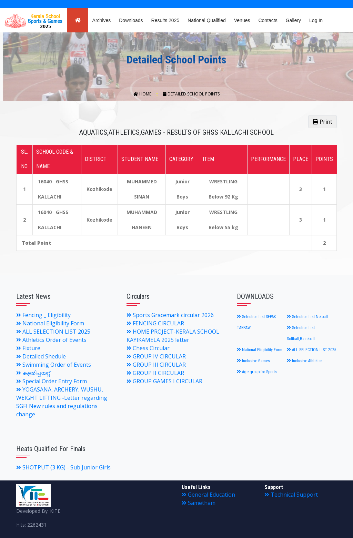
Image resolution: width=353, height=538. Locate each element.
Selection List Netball (307, 316)
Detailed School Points (191, 94)
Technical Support (291, 494)
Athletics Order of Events (51, 340)
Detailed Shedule (41, 356)
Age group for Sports (257, 371)
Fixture (28, 348)
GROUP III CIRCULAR (156, 364)
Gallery (293, 20)
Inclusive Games (253, 360)
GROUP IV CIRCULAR (156, 356)
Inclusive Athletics (305, 360)
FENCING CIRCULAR (155, 323)
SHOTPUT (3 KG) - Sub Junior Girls (63, 467)
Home (142, 94)
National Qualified (207, 20)
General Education (208, 494)
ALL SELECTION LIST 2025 (53, 331)
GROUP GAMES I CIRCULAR (164, 381)
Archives (101, 20)
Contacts (267, 20)
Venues (242, 20)
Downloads (131, 20)
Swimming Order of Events (53, 364)
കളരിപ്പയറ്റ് (33, 373)
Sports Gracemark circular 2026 (170, 315)
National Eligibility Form (50, 323)
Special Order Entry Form (51, 381)
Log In (316, 20)
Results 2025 (165, 20)
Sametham (198, 503)
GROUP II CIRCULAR (155, 373)
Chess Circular (148, 348)
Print (322, 121)
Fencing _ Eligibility (43, 315)
